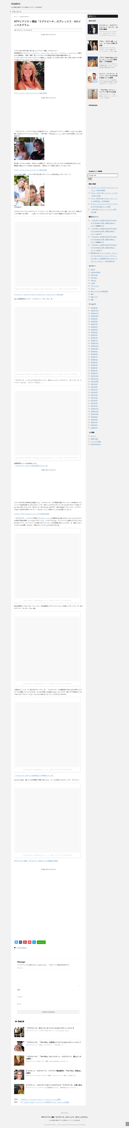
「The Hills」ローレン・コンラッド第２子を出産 (108, 91)
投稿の (94, 439)
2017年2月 (94, 403)
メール (19, 997)
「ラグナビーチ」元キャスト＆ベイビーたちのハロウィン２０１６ (50, 1028)
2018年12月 (94, 343)
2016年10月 (94, 414)
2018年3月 (94, 368)
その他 (93, 283)
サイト (19, 1004)
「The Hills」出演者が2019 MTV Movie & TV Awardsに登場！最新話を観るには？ (104, 223)
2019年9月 (94, 319)
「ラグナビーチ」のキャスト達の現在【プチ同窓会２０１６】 (34, 775)
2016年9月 (94, 417)
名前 (19, 990)
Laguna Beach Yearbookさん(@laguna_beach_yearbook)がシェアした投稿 (38, 289)
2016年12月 (94, 409)
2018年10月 (94, 349)
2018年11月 (94, 346)
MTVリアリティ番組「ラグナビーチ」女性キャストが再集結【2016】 (36, 861)
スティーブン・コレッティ (49, 53)
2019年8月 (94, 321)
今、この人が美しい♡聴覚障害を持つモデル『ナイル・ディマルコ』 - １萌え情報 (104, 258)
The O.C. (93, 280)
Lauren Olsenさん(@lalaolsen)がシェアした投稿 (38, 600)
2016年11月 (94, 411)
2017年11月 (94, 379)
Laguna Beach (22, 948)
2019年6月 (94, 327)
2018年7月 (94, 357)
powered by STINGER (78, 1124)
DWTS (93, 269)
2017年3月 (94, 400)
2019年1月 (94, 340)
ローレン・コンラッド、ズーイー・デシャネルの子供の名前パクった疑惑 (108, 76)
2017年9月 (94, 384)
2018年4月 (94, 365)
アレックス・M (47, 518)
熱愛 (92, 299)
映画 (92, 294)
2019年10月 (94, 316)
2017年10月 (94, 381)
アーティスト (95, 286)
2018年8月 (94, 354)
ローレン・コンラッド (32, 53)
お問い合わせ (16, 11)
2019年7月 (94, 324)
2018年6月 (94, 360)
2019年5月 (94, 330)
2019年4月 (94, 332)
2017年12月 (94, 376)
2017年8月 (94, 387)
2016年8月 (94, 420)
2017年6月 (94, 392)
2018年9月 (94, 351)
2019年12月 (94, 310)
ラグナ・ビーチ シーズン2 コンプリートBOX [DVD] (30, 170)
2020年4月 (94, 308)
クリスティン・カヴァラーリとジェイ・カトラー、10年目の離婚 (108, 27)
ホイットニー (58, 134)
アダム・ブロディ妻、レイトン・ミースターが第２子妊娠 (108, 43)
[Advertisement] (50, 40)
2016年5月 (94, 428)
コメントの (96, 442)
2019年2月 (94, 338)
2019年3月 (94, 335)
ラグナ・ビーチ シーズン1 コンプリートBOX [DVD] (30, 93)
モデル (93, 289)
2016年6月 (94, 425)
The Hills (94, 278)
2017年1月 (94, 406)
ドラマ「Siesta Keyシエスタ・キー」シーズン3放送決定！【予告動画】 (108, 59)
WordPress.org (96, 444)
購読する (92, 16)
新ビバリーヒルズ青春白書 (99, 291)
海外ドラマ (94, 297)
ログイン (93, 436)
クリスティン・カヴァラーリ (68, 53)
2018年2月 (94, 370)
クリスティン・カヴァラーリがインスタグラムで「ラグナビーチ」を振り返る (38, 294)
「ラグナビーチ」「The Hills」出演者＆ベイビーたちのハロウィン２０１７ (53, 1042)
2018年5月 (94, 362)
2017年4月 (94, 398)
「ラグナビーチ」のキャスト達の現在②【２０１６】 (31, 466)
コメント (20, 968)
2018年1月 (94, 373)
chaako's (15, 3)
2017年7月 (94, 390)
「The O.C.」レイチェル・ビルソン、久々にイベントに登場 (40, 1099)
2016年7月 (94, 422)
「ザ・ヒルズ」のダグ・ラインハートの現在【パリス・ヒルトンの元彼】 (45, 1102)
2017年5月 (94, 395)
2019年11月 (94, 313)
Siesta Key (94, 275)
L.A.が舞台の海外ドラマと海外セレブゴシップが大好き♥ (64, 1120)
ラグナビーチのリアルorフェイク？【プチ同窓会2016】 (32, 514)
